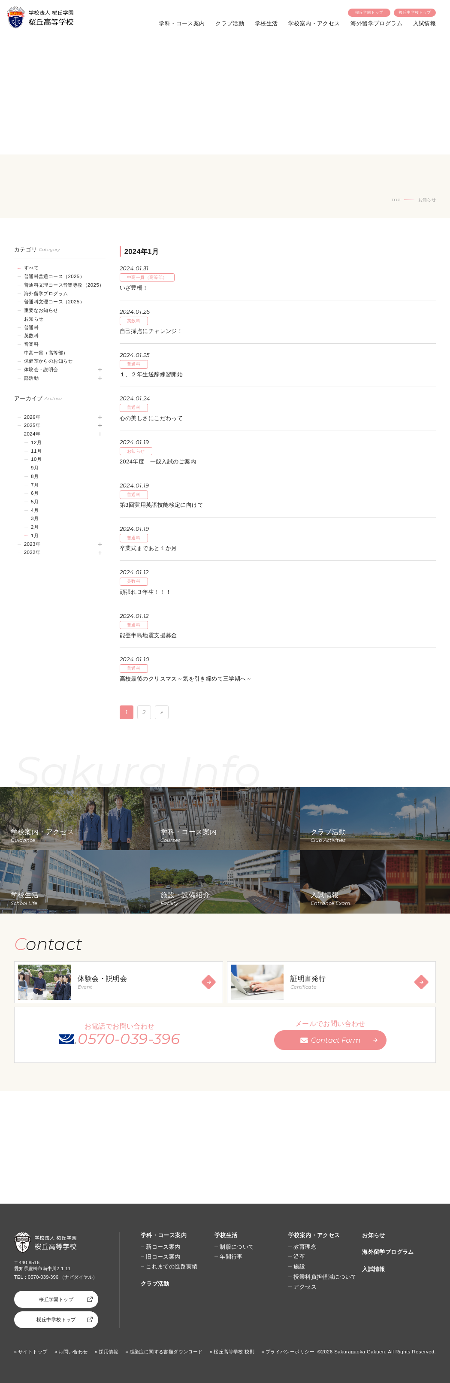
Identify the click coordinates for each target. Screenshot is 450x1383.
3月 (35, 518)
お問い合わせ (73, 1351)
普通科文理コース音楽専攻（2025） (64, 284)
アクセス (305, 1286)
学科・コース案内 (182, 23)
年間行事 (231, 1256)
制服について (237, 1247)
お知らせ (34, 318)
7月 (35, 484)
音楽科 (31, 344)
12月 (36, 442)
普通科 (31, 327)
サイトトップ (32, 1351)
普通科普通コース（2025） (54, 276)
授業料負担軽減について (325, 1277)
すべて (31, 267)
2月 (35, 527)
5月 (35, 501)
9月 (35, 467)
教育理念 (305, 1247)
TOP (395, 199)
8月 (35, 476)
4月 (35, 510)
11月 (36, 451)
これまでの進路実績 (172, 1266)
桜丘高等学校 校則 (234, 1351)
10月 (36, 459)
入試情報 (424, 23)
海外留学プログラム (376, 23)
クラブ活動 (229, 23)
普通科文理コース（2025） (54, 301)
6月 (35, 493)
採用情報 (108, 1351)
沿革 (299, 1256)
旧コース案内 (163, 1256)
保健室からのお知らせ (48, 360)
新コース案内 (163, 1247)
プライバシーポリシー (290, 1351)
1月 (35, 535)
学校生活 (266, 23)
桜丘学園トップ (369, 12)
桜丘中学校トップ (415, 12)
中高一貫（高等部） (46, 352)
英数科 (31, 335)
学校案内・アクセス (314, 23)
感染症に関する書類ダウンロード (166, 1351)
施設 (299, 1266)
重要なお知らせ (41, 310)
